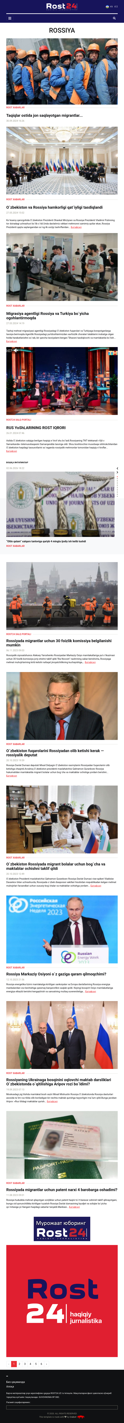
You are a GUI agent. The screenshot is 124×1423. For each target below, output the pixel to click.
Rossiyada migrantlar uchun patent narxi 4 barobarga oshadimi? (61, 1190)
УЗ (109, 6)
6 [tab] (117, 485)
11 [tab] (117, 494)
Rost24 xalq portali (18, 420)
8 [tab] (117, 489)
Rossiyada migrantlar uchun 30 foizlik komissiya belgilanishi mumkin (59, 643)
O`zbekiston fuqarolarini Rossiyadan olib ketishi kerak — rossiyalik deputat (55, 753)
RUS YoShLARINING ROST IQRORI (36, 428)
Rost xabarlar (15, 107)
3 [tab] (117, 480)
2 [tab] (117, 478)
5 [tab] (117, 483)
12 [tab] (117, 496)
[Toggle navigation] (9, 18)
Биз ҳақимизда (15, 1382)
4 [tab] (117, 482)
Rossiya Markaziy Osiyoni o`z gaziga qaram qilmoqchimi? (56, 974)
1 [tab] (117, 476)
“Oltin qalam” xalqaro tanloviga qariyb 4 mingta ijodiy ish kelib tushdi (46, 541)
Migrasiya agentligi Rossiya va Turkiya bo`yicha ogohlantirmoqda (47, 315)
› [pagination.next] (46, 1364)
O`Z (116, 6)
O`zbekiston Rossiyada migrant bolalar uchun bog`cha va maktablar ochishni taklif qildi (55, 866)
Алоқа (10, 1386)
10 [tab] (117, 492)
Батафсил (76, 227)
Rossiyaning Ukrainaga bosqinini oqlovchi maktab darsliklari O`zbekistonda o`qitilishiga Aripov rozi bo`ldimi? (58, 1082)
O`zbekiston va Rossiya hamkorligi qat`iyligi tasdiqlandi (54, 207)
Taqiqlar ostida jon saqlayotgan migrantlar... (44, 115)
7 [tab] (117, 487)
